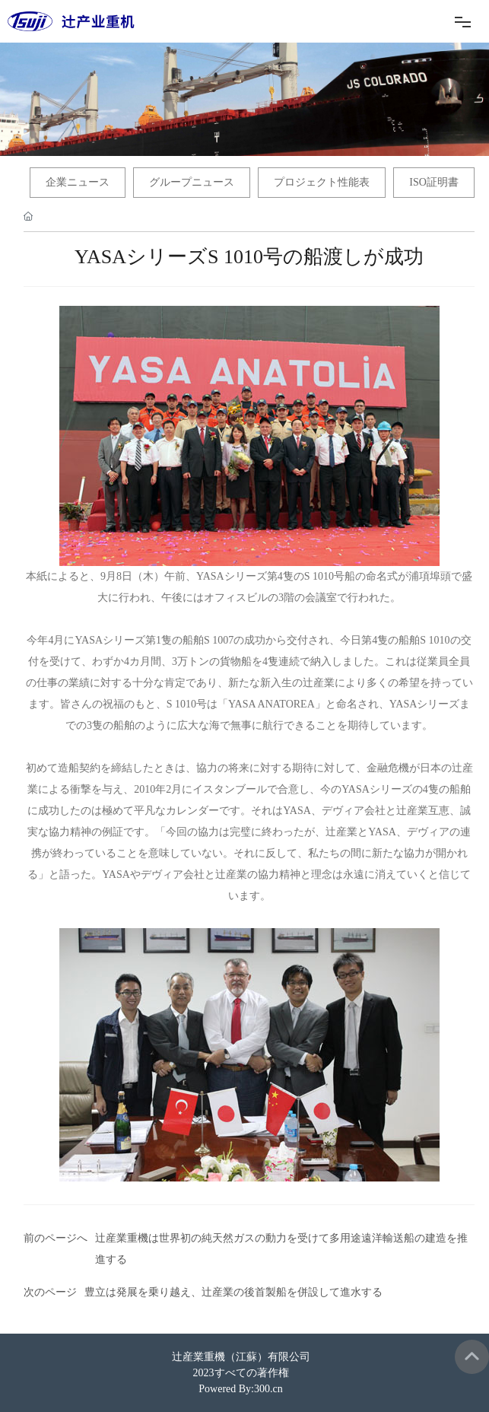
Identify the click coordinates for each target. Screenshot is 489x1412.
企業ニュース (78, 182)
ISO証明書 (434, 182)
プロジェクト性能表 (322, 182)
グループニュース (191, 182)
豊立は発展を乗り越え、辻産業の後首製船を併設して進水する (233, 1292)
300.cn (268, 1389)
